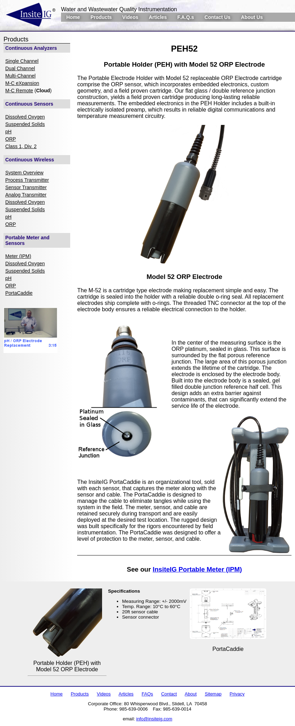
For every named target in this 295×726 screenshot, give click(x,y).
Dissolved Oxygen (25, 117)
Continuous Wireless (29, 159)
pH (8, 131)
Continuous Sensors (29, 104)
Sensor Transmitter (26, 187)
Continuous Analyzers (31, 48)
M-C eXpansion (22, 83)
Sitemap (213, 694)
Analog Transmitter (26, 195)
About (191, 694)
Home (73, 17)
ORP (10, 139)
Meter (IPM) (18, 256)
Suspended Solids (25, 124)
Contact (169, 694)
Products (101, 17)
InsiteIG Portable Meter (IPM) (197, 569)
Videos (130, 17)
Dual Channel (20, 68)
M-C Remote (19, 90)
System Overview (24, 172)
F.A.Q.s (185, 17)
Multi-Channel (20, 76)
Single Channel (22, 61)
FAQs (147, 694)
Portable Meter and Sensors (27, 240)
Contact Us (217, 17)
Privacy (237, 694)
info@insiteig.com (154, 718)
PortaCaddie (19, 293)
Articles (158, 17)
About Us (252, 17)
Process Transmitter (27, 180)
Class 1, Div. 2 (20, 146)
